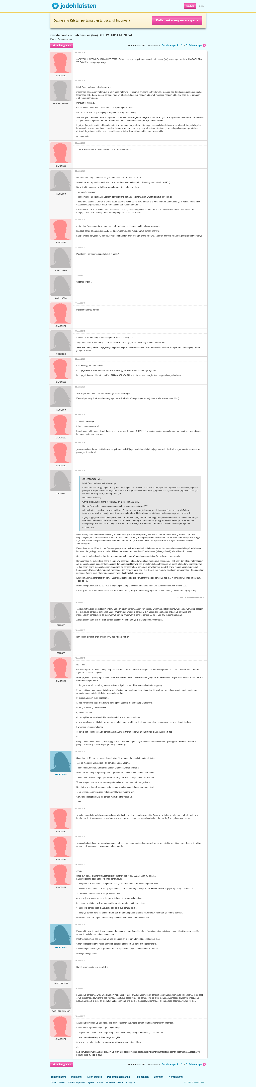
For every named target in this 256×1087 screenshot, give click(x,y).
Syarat (91, 1082)
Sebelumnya (169, 45)
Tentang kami (58, 1076)
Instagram (130, 1082)
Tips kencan (142, 1076)
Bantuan (158, 1076)
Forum (53, 39)
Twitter (120, 1082)
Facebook (110, 1082)
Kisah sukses (94, 1076)
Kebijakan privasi (76, 1082)
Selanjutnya (197, 45)
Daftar (201, 6)
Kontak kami (176, 1076)
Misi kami (76, 1076)
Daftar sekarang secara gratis (177, 20)
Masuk (190, 6)
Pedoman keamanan (118, 1076)
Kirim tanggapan (62, 45)
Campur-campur (65, 39)
